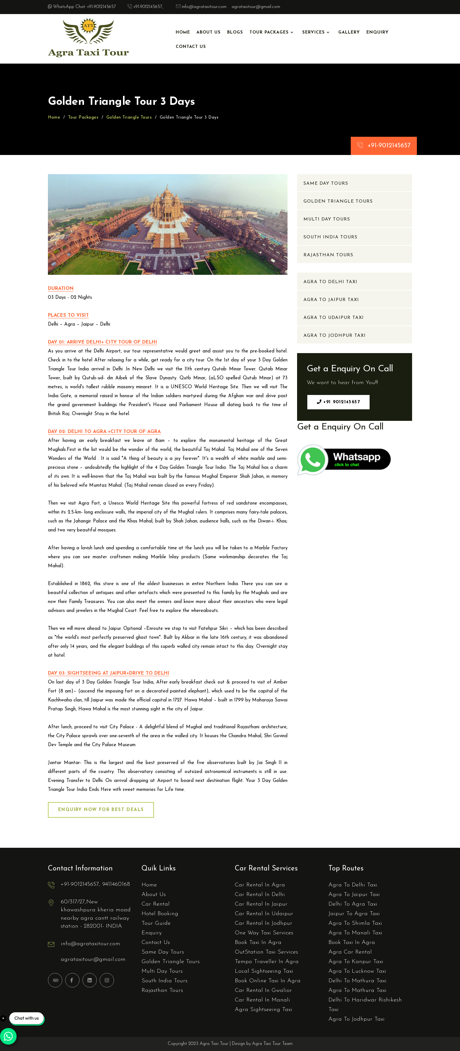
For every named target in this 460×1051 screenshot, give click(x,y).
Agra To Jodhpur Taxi (334, 335)
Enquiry (377, 32)
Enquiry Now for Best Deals (101, 810)
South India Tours (330, 237)
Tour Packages (269, 32)
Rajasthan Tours (328, 255)
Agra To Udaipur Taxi (333, 317)
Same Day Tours (325, 183)
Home (183, 32)
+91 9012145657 (338, 402)
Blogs (235, 32)
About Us (208, 32)
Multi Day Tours (326, 219)
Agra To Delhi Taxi (330, 282)
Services (313, 32)
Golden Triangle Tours (129, 117)
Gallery (349, 32)
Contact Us (191, 47)
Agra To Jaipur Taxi (331, 300)
